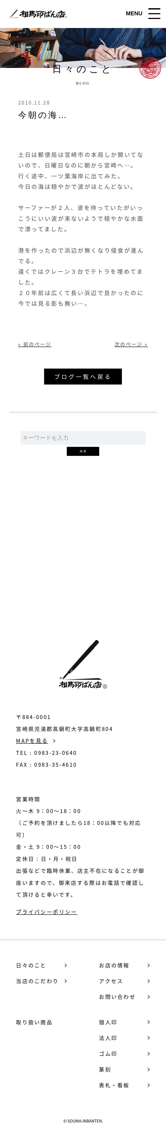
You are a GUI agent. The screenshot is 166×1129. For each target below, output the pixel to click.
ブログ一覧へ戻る (83, 376)
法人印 (108, 1038)
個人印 (108, 1022)
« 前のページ (34, 344)
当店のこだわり (37, 981)
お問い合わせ (83, 565)
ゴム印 (108, 1053)
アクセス (111, 981)
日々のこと (31, 965)
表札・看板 (114, 1085)
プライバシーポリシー (46, 912)
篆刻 (105, 1069)
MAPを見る (32, 740)
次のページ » (131, 344)
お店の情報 (114, 965)
